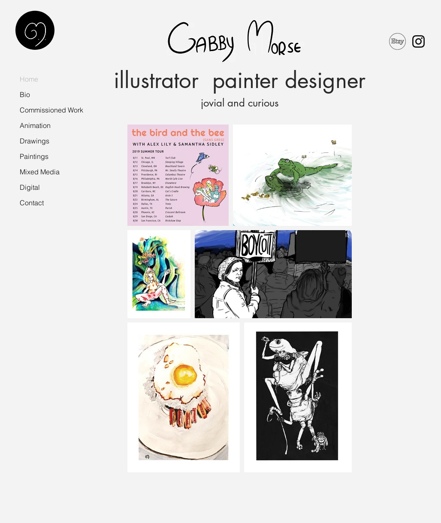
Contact (32, 202)
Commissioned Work (51, 110)
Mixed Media (40, 171)
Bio (25, 94)
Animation (35, 125)
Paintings (34, 156)
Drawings (34, 141)
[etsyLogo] (397, 41)
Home (29, 79)
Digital (30, 187)
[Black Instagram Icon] (418, 41)
